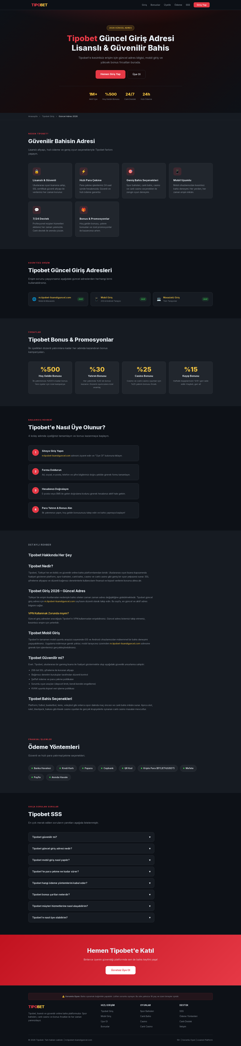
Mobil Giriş (106, 1016)
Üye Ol (136, 74)
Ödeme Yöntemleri (189, 1016)
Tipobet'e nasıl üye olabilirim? (91, 917)
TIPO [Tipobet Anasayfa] (39, 4)
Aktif (81, 299)
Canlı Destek (186, 1021)
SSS (188, 5)
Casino (143, 1021)
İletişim (183, 1026)
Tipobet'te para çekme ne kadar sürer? (91, 871)
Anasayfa (33, 116)
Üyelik (167, 5)
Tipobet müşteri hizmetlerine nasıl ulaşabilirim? (91, 906)
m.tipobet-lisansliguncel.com (56, 455)
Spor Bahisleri (147, 1011)
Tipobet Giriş (48, 116)
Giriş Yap (202, 5)
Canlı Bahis (145, 1016)
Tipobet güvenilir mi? (91, 837)
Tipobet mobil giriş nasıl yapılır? (91, 860)
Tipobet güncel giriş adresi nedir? (91, 848)
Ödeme (178, 5)
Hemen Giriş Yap (110, 74)
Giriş (144, 5)
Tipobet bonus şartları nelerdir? (91, 894)
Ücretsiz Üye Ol (120, 970)
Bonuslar (155, 5)
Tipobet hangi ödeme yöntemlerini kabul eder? (91, 883)
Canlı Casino (146, 1026)
